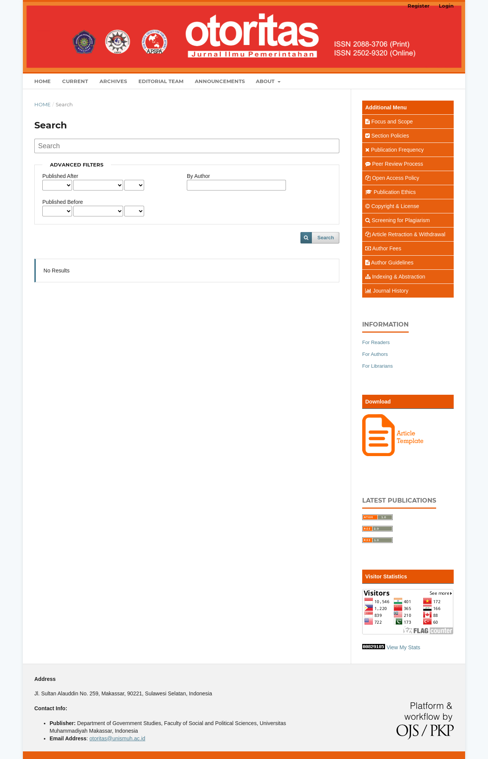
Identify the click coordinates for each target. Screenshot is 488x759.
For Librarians (377, 366)
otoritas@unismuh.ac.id (118, 738)
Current (75, 81)
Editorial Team (160, 81)
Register (419, 6)
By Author (198, 176)
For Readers (376, 342)
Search (326, 237)
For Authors (375, 354)
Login (446, 6)
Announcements (220, 81)
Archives (113, 81)
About (266, 81)
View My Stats (403, 647)
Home (42, 81)
